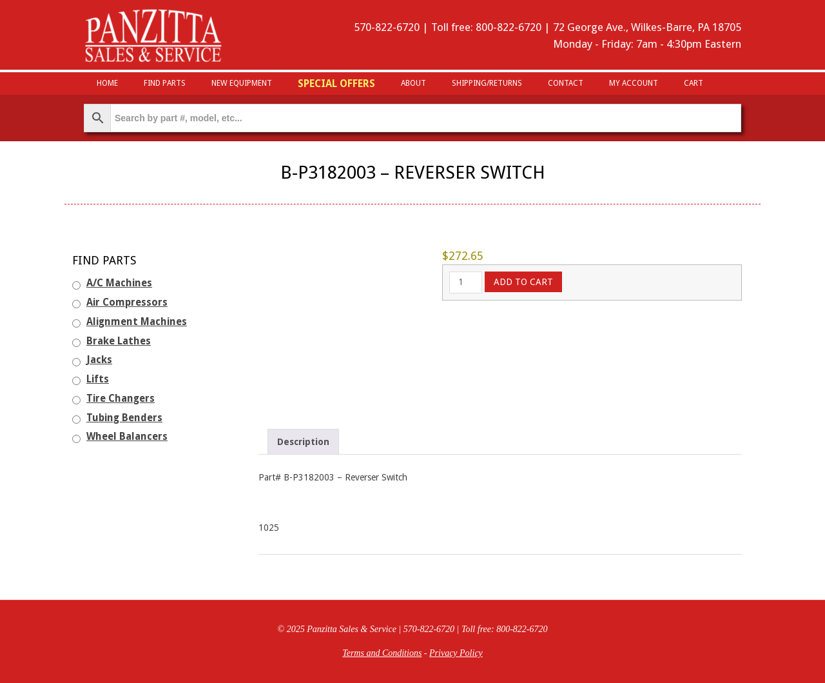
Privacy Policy (456, 653)
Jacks (99, 360)
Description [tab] (303, 442)
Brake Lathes (118, 341)
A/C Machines (119, 283)
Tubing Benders (124, 418)
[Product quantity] (465, 282)
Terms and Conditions (382, 653)
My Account (633, 83)
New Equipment (241, 83)
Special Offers (336, 83)
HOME (107, 83)
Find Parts (165, 83)
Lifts (97, 379)
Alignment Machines (136, 322)
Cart (693, 83)
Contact (565, 83)
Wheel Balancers (127, 436)
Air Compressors (127, 302)
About (413, 83)
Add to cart (523, 282)
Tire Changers (120, 398)
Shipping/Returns (487, 83)
